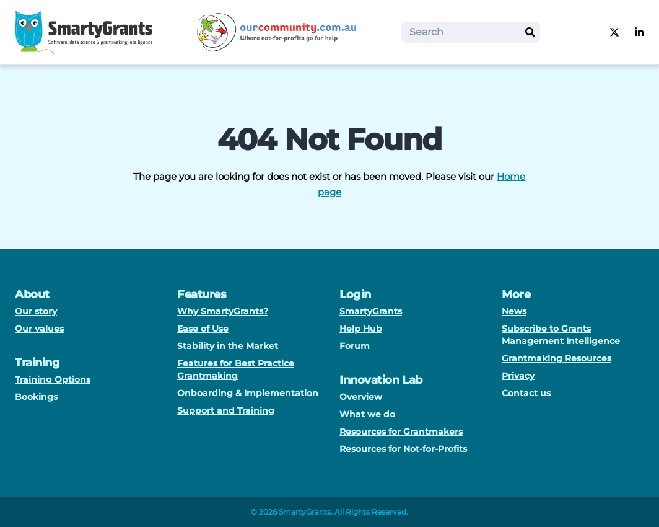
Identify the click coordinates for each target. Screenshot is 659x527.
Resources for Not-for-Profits (403, 448)
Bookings (36, 396)
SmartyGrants (370, 311)
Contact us (526, 393)
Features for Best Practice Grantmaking (235, 369)
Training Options (52, 379)
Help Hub (360, 328)
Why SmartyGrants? (222, 311)
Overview (360, 396)
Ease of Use (203, 328)
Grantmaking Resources (556, 358)
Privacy (518, 375)
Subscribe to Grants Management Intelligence (561, 335)
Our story (36, 311)
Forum (354, 346)
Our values (39, 328)
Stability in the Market (227, 346)
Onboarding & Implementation (247, 393)
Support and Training (225, 410)
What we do (367, 414)
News (514, 311)
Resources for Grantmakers (401, 431)
